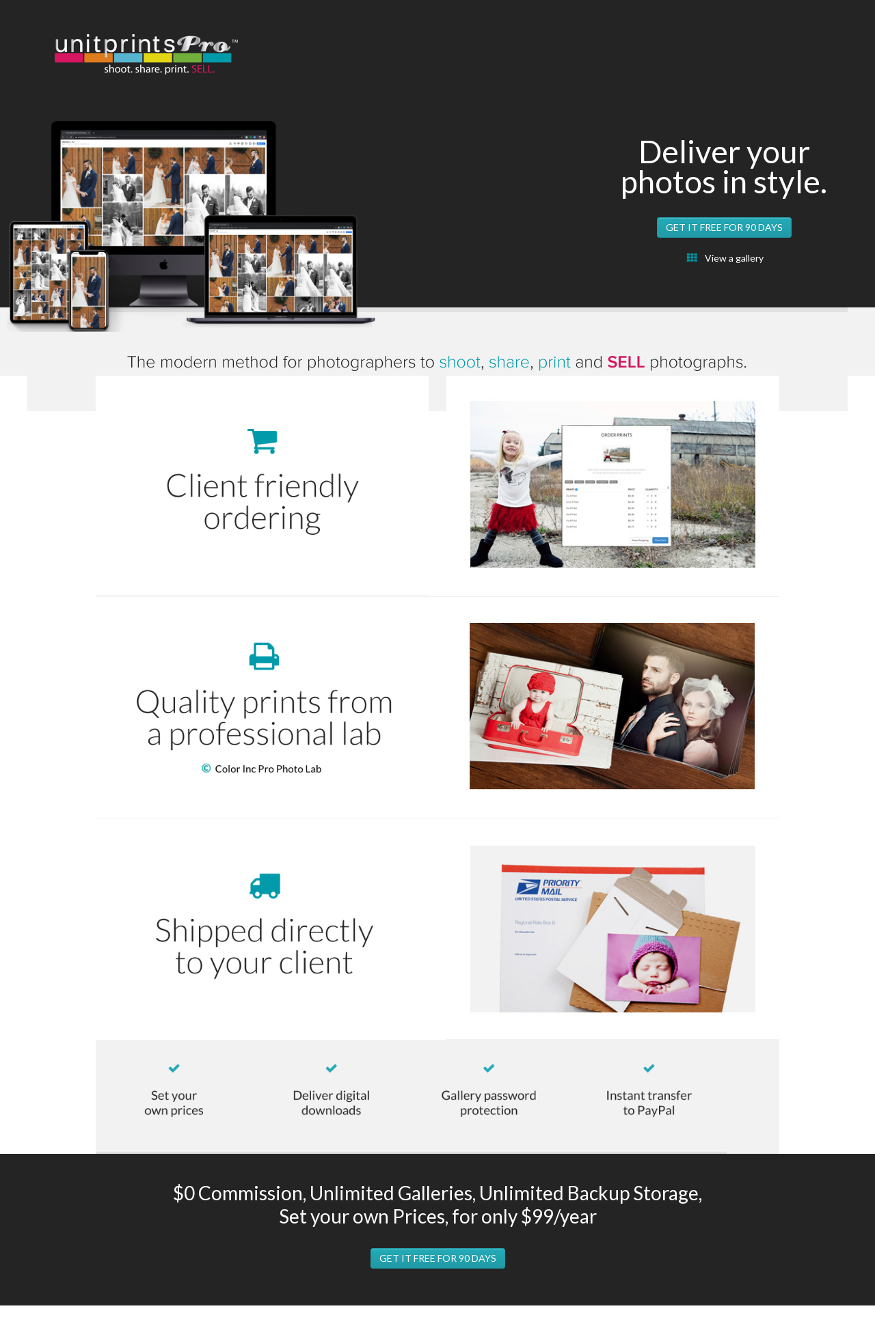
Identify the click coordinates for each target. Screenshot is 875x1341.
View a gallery (734, 258)
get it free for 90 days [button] (724, 227)
